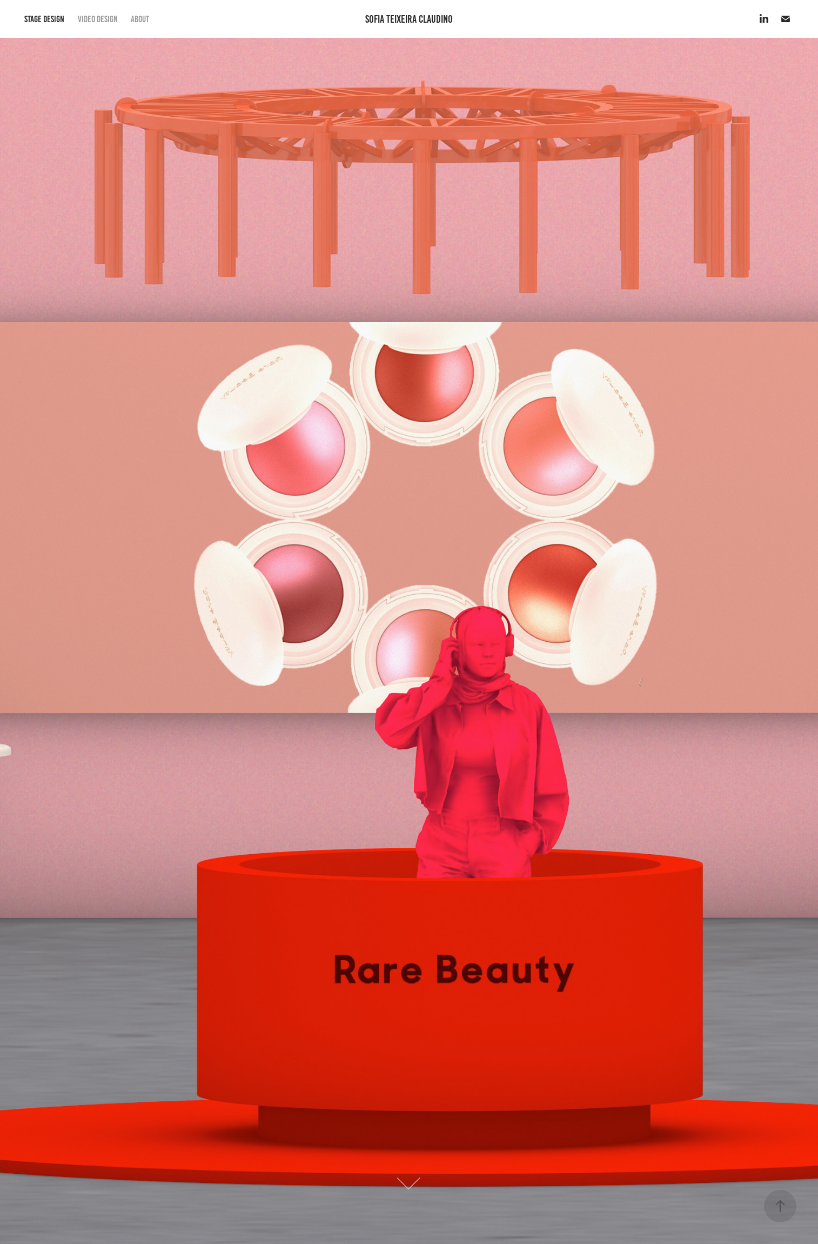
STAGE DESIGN (44, 19)
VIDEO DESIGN (98, 19)
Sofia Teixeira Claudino (409, 19)
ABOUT (140, 19)
